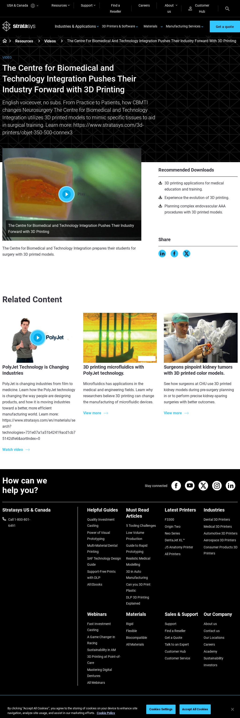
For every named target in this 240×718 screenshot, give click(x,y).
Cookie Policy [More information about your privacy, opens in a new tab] (106, 713)
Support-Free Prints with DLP (101, 575)
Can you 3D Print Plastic (138, 587)
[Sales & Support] (182, 616)
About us (169, 8)
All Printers (172, 554)
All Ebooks (94, 584)
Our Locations (214, 637)
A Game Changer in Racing (101, 640)
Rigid (129, 624)
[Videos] (62, 41)
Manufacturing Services (183, 26)
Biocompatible (136, 637)
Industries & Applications (75, 26)
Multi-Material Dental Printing (102, 548)
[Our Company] (221, 616)
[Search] (227, 8)
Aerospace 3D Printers (220, 540)
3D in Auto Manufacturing (137, 575)
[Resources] (39, 41)
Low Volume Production (135, 536)
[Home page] (3, 41)
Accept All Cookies (195, 709)
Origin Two (172, 526)
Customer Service (177, 658)
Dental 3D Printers (217, 519)
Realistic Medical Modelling (138, 561)
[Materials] (143, 616)
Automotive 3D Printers (220, 533)
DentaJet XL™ (175, 540)
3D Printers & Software (118, 26)
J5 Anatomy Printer (179, 547)
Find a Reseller (115, 8)
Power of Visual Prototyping (98, 536)
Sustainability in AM (101, 650)
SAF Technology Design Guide (104, 561)
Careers (144, 5)
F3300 (169, 519)
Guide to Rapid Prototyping (136, 548)
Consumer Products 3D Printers (220, 550)
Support (87, 5)
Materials (150, 26)
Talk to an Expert (177, 644)
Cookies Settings (160, 709)
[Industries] (221, 511)
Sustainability (213, 658)
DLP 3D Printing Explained (137, 600)
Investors (210, 665)
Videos (50, 41)
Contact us (212, 631)
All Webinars (96, 682)
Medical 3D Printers (218, 526)
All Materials (135, 644)
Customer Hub (198, 8)
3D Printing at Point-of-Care (103, 660)
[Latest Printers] (182, 511)
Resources (59, 5)
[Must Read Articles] (143, 515)
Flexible (131, 631)
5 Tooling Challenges (141, 525)
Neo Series (172, 533)
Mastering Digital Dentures (99, 673)
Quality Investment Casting (101, 522)
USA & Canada (22, 6)
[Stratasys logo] (19, 26)
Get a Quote (173, 637)
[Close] (232, 709)
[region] (120, 709)
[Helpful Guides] (104, 511)
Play (71, 194)
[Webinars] (104, 616)
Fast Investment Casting (99, 627)
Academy (210, 651)
